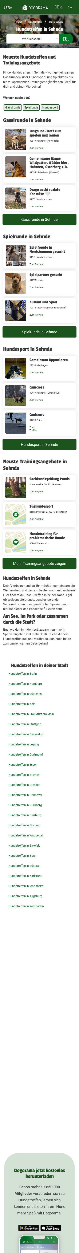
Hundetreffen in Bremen (24, 774)
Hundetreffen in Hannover (25, 795)
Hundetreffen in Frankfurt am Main (31, 714)
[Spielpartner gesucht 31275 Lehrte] (39, 283)
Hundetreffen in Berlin (22, 673)
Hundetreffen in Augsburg (25, 896)
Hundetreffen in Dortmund (25, 754)
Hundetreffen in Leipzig (23, 744)
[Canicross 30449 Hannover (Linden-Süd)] (39, 395)
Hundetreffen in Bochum (24, 825)
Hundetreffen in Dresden (24, 785)
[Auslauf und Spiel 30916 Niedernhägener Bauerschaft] (39, 310)
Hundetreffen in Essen (22, 764)
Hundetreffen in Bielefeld (24, 845)
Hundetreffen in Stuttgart (25, 724)
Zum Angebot (36, 491)
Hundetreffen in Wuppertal (25, 835)
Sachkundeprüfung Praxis (49, 479)
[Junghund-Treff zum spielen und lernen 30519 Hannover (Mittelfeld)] (39, 139)
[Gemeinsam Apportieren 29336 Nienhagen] (39, 368)
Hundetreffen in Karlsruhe (25, 876)
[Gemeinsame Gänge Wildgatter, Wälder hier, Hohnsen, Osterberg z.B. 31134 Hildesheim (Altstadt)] (39, 168)
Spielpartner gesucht (45, 275)
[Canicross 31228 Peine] (39, 423)
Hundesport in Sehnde (39, 444)
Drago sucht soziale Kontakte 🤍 (44, 192)
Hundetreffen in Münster (24, 865)
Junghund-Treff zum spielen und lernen (45, 133)
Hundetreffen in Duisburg (24, 815)
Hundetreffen (35, 22)
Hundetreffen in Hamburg (25, 683)
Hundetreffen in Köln (21, 704)
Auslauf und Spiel (43, 302)
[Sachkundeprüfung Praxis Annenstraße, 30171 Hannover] (39, 487)
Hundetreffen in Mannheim (25, 886)
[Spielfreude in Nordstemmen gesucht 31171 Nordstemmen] (39, 255)
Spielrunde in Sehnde (39, 332)
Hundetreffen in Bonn (22, 855)
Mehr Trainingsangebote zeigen (39, 563)
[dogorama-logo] (35, 7)
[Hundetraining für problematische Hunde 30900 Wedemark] (39, 542)
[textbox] (33, 39)
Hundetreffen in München (25, 694)
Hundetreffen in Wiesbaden (26, 906)
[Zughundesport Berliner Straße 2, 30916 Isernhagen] (39, 514)
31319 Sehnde (56, 22)
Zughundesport (41, 506)
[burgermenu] (8, 7)
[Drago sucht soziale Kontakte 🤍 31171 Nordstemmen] (39, 198)
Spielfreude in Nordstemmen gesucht (47, 249)
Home (19, 22)
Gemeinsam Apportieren (48, 360)
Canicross (36, 387)
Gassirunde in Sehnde (39, 219)
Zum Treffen (36, 148)
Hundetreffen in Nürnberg (25, 805)
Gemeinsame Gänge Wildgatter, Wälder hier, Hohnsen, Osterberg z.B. (49, 162)
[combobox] (32, 39)
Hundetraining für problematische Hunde (47, 536)
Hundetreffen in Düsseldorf (26, 734)
